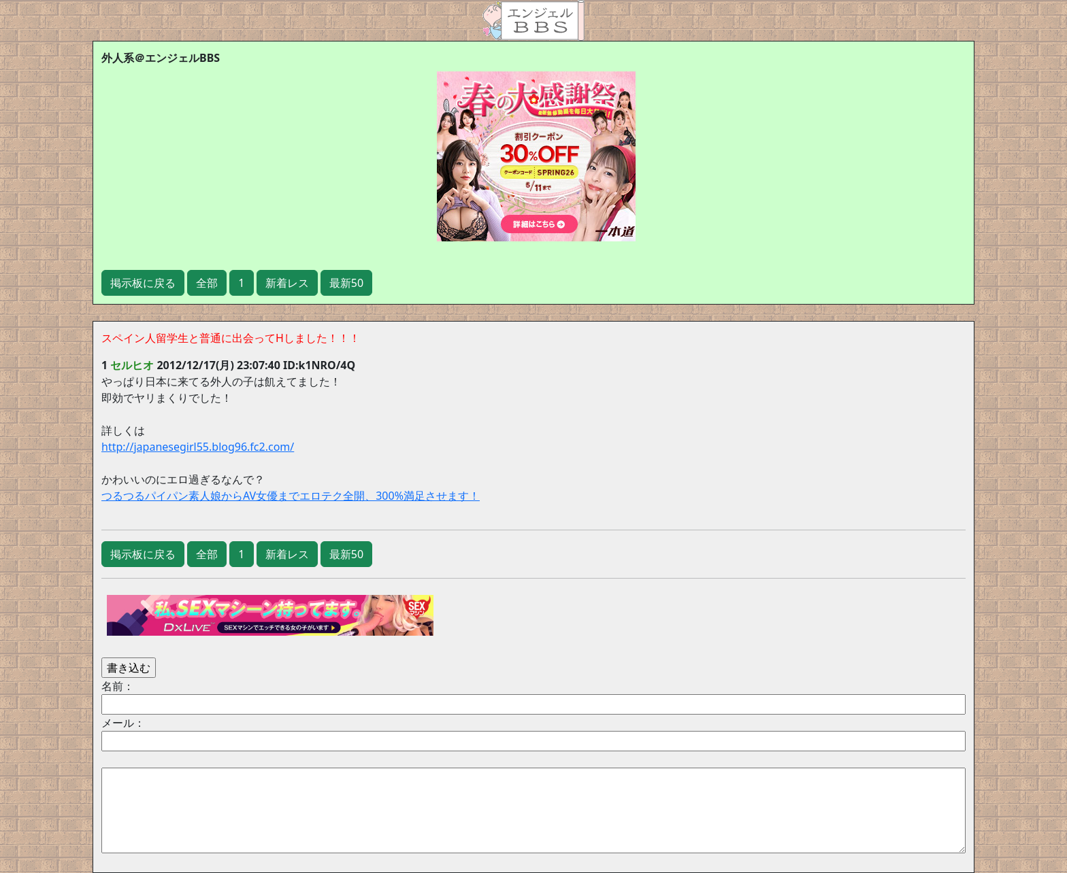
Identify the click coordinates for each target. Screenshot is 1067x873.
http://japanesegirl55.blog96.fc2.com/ (197, 446)
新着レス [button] (287, 282)
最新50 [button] (346, 282)
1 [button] (241, 282)
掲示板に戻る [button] (143, 282)
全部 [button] (207, 282)
